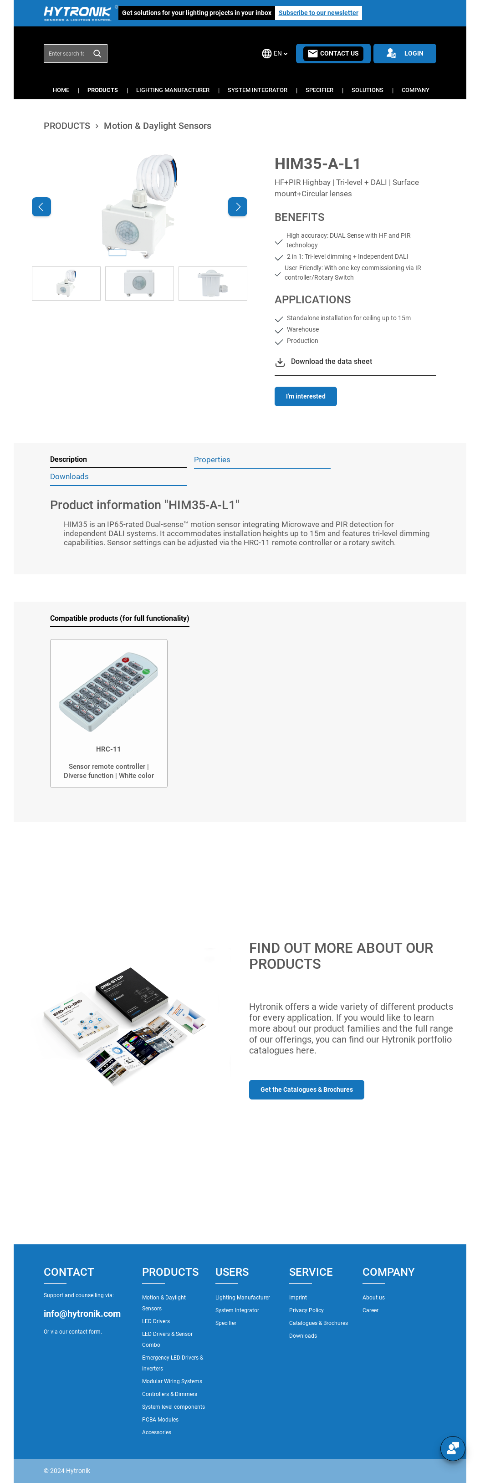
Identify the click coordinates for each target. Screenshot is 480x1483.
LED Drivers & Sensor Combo (167, 1339)
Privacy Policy (306, 1310)
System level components (173, 1407)
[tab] (118, 460)
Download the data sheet (331, 361)
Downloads (303, 1336)
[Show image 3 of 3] (161, 253)
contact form (85, 1332)
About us (374, 1297)
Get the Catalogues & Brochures (306, 1089)
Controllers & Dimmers (169, 1394)
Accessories (156, 1432)
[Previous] (41, 206)
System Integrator (237, 1310)
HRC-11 (108, 749)
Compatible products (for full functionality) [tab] (119, 618)
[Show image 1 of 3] (117, 253)
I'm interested (306, 396)
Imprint (298, 1297)
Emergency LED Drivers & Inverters (172, 1363)
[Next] (237, 206)
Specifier (225, 1323)
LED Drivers (156, 1321)
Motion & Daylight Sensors (164, 1303)
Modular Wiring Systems (172, 1381)
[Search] (97, 53)
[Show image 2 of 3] (139, 253)
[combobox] (66, 53)
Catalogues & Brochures (318, 1323)
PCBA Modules (160, 1420)
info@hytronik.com (82, 1313)
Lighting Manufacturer (242, 1297)
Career (370, 1310)
